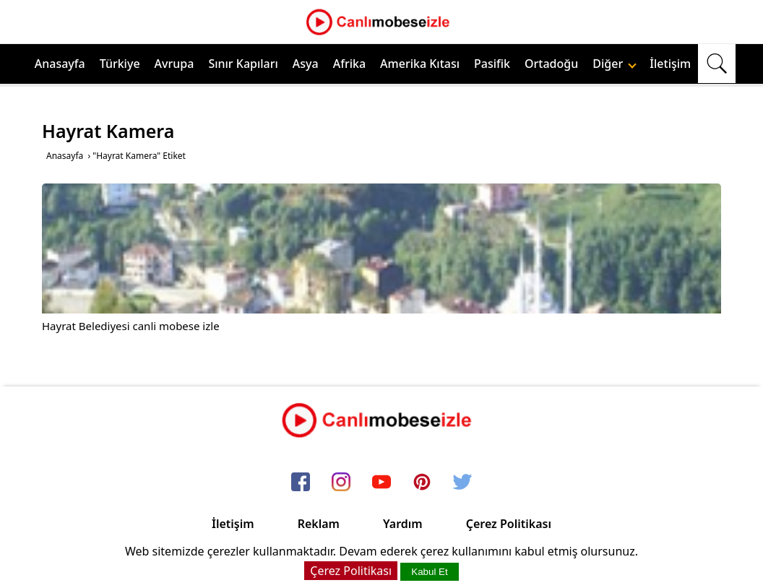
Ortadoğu (551, 64)
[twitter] (462, 482)
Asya (306, 64)
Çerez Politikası (508, 524)
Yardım (403, 524)
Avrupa (174, 64)
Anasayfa (60, 64)
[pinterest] (422, 482)
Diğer (614, 64)
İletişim (670, 64)
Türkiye (120, 64)
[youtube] (381, 482)
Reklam (319, 524)
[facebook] (300, 482)
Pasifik (492, 64)
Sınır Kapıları (242, 64)
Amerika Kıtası (420, 64)
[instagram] (341, 482)
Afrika (349, 64)
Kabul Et (429, 571)
